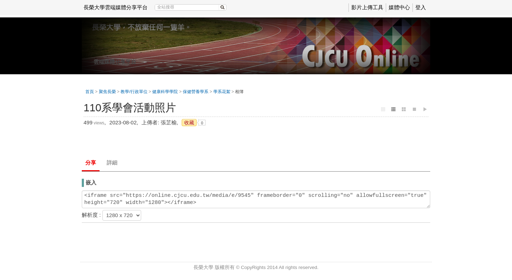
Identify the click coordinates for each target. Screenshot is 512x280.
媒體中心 (399, 7)
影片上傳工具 (367, 7)
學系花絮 (221, 91)
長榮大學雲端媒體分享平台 (116, 7)
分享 (90, 163)
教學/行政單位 (134, 91)
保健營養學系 (195, 91)
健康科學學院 (165, 91)
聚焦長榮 (107, 91)
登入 (420, 7)
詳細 (112, 163)
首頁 (89, 91)
